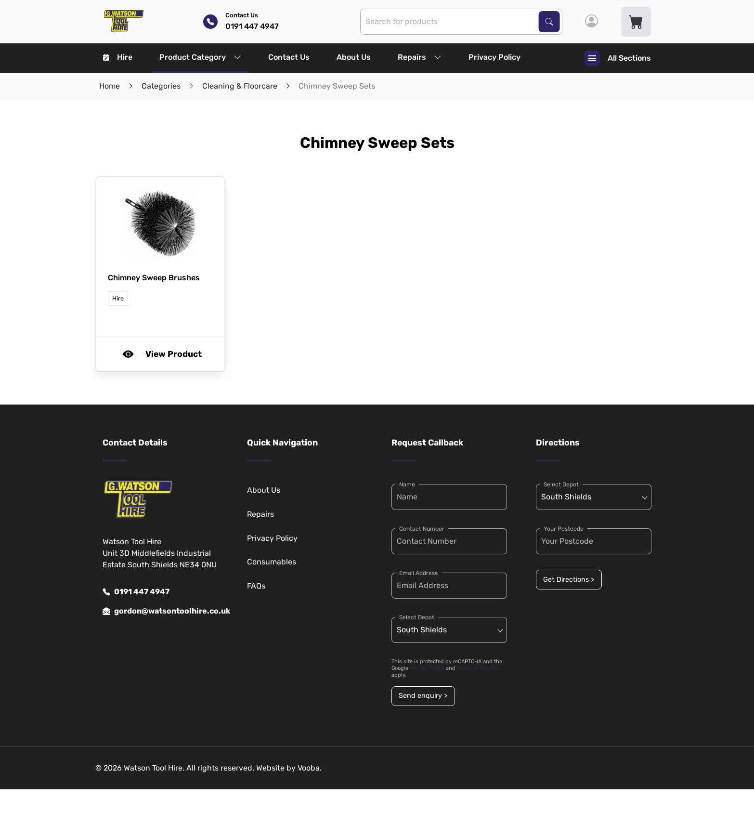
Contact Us (289, 57)
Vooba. (310, 767)
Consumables (271, 561)
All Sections (618, 58)
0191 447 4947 (136, 592)
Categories (161, 86)
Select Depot (416, 617)
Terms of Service (477, 668)
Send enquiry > (423, 696)
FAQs (256, 585)
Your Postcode (564, 528)
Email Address (418, 573)
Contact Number (421, 528)
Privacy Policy (494, 57)
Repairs (420, 57)
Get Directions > (568, 579)
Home (109, 86)
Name (407, 484)
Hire (117, 57)
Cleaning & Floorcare (239, 86)
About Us (354, 57)
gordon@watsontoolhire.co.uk (160, 611)
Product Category (200, 57)
